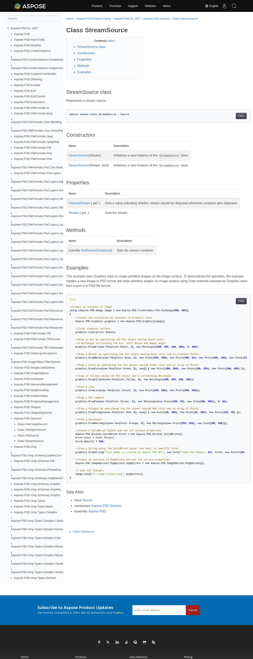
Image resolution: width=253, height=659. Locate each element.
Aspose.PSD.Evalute (27, 85)
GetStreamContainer (95, 255)
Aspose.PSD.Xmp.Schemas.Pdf (34, 461)
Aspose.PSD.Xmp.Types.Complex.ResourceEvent (43, 546)
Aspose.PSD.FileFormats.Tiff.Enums (37, 339)
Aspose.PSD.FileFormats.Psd (33, 158)
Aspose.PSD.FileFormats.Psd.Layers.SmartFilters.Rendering (49, 276)
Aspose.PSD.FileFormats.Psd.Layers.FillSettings (42, 207)
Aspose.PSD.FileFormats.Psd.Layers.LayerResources (45, 233)
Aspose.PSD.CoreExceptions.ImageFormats (39, 68)
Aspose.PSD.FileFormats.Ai (31, 107)
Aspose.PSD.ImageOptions (31, 373)
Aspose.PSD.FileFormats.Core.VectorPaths (38, 130)
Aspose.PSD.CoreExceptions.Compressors (38, 59)
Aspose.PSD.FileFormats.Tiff (32, 333)
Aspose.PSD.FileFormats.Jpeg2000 (36, 141)
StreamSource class (91, 46)
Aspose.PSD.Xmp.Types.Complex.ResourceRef (41, 555)
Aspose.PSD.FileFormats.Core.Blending (36, 122)
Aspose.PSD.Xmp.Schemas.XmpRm (37, 495)
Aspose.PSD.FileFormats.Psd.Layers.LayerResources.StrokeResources (56, 250)
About (166, 6)
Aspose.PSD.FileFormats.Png (33, 153)
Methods (83, 65)
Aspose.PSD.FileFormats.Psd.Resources (37, 310)
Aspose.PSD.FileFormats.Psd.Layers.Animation (41, 190)
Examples (84, 72)
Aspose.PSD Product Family (93, 18)
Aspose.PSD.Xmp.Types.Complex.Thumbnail (39, 563)
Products (97, 6)
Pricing (188, 657)
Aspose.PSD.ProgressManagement (36, 401)
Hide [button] (108, 40)
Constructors (86, 53)
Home (70, 18)
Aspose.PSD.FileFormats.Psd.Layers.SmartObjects (43, 284)
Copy (228, 116)
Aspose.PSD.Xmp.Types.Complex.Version (37, 572)
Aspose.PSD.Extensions (29, 102)
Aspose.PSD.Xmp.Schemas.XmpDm (37, 483)
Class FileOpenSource (31, 429)
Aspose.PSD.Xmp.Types (29, 500)
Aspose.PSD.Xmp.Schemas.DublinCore (36, 455)
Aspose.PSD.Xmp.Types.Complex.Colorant (38, 520)
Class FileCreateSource (32, 424)
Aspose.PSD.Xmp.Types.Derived (35, 577)
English (211, 6)
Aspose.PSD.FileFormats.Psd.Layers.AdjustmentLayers (46, 181)
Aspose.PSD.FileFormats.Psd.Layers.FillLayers (41, 198)
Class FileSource (28, 435)
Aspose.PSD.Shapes (27, 407)
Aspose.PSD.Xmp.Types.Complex (35, 512)
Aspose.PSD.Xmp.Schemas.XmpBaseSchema (40, 478)
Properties (84, 59)
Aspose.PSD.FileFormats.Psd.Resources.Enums (42, 319)
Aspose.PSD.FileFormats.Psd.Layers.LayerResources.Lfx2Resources (55, 241)
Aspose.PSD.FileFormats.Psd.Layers (37, 173)
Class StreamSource (30, 441)
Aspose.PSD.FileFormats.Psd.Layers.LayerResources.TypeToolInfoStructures (60, 259)
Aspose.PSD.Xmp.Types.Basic (33, 506)
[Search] (33, 19)
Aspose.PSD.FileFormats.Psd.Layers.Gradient (40, 216)
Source (87, 505)
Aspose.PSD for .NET (24, 28)
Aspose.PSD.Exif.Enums (29, 96)
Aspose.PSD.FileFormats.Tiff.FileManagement (40, 347)
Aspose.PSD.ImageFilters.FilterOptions (35, 361)
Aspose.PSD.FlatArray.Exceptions (35, 353)
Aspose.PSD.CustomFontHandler (35, 73)
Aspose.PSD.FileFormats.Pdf (32, 147)
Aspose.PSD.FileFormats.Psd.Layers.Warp (38, 301)
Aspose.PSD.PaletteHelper (31, 395)
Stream (74, 217)
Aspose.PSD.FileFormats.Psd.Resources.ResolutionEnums (48, 327)
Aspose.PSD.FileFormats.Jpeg (33, 136)
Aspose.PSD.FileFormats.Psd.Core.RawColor (40, 167)
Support (133, 6)
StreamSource (79, 155)
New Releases (138, 657)
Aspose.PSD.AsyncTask (29, 39)
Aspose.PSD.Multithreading (31, 390)
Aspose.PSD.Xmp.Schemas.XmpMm (37, 489)
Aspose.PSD (22, 34)
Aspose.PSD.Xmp (25, 446)
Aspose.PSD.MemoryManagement (36, 384)
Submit (192, 610)
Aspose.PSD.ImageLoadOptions (34, 367)
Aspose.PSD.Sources (27, 418)
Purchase (115, 6)
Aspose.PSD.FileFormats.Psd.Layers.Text (37, 293)
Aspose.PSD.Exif (25, 90)
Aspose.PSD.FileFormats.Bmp (33, 113)
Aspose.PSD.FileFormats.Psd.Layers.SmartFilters (42, 267)
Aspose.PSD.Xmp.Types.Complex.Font (36, 538)
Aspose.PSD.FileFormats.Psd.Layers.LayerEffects (43, 224)
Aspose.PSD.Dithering (28, 79)
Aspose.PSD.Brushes (27, 45)
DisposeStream (79, 203)
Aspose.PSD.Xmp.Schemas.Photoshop (36, 469)
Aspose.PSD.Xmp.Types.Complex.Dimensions (40, 529)
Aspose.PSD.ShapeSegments (33, 412)
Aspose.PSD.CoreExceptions (32, 50)
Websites (150, 6)
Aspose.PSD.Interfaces (28, 378)
